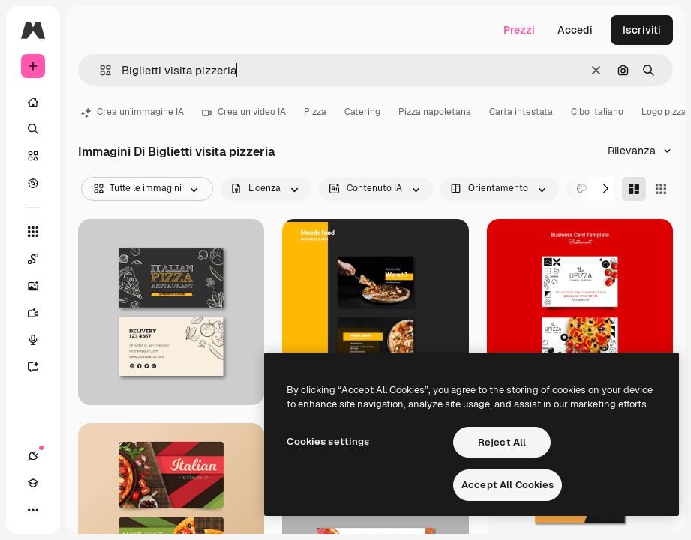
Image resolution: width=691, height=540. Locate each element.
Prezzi (519, 30)
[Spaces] (40, 259)
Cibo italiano (597, 112)
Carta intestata (521, 112)
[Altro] (33, 510)
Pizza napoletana (434, 112)
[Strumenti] (33, 232)
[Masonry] (634, 189)
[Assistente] (40, 367)
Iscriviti (642, 30)
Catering (362, 112)
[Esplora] (33, 183)
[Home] (33, 102)
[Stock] (33, 156)
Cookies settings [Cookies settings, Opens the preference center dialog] (328, 441)
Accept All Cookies (507, 484)
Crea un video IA (244, 112)
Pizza (315, 112)
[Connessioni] (33, 456)
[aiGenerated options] (376, 189)
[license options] (266, 189)
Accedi (575, 30)
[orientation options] (499, 189)
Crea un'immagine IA (132, 112)
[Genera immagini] (40, 286)
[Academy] (33, 483)
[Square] (661, 189)
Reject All (502, 442)
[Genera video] (40, 313)
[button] (99, 70)
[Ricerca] (33, 129)
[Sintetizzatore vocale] (40, 340)
